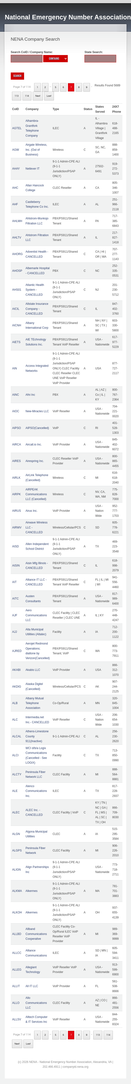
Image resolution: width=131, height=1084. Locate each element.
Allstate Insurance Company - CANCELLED (37, 308)
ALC (15, 719)
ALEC (16, 812)
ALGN (16, 834)
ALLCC (16, 953)
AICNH (16, 325)
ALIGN (16, 869)
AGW (15, 149)
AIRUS (16, 510)
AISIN (16, 565)
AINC (15, 394)
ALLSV (16, 1019)
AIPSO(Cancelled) (37, 428)
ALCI (15, 755)
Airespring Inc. (35, 461)
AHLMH (17, 221)
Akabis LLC (33, 670)
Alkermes (31, 891)
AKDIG (16, 686)
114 (27, 96)
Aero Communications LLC (36, 615)
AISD (15, 546)
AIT (14, 582)
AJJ (14, 632)
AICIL (15, 309)
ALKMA (17, 891)
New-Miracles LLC (37, 411)
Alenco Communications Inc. (36, 791)
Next (37, 96)
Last (49, 96)
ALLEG (16, 969)
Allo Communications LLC (36, 1002)
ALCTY (16, 774)
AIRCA (16, 444)
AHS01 (16, 289)
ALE (15, 791)
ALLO (16, 1003)
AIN (14, 368)
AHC (15, 187)
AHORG (17, 254)
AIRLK (16, 477)
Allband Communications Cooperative (36, 933)
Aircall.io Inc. (34, 444)
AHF (15, 204)
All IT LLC (32, 986)
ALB (15, 703)
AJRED (16, 651)
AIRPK (16, 494)
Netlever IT (33, 168)
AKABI (16, 670)
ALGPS (17, 850)
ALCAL (16, 736)
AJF (14, 615)
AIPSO (16, 428)
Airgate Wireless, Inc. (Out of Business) (36, 149)
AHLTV (16, 237)
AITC (15, 598)
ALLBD (16, 934)
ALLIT (16, 986)
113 (17, 96)
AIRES (16, 461)
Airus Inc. (31, 510)
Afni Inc (30, 394)
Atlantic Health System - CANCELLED (35, 289)
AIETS (16, 342)
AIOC (15, 411)
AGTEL (16, 128)
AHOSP (17, 270)
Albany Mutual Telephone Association (35, 703)
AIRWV (16, 527)
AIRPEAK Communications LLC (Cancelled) (36, 494)
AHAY (16, 168)
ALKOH (17, 912)
